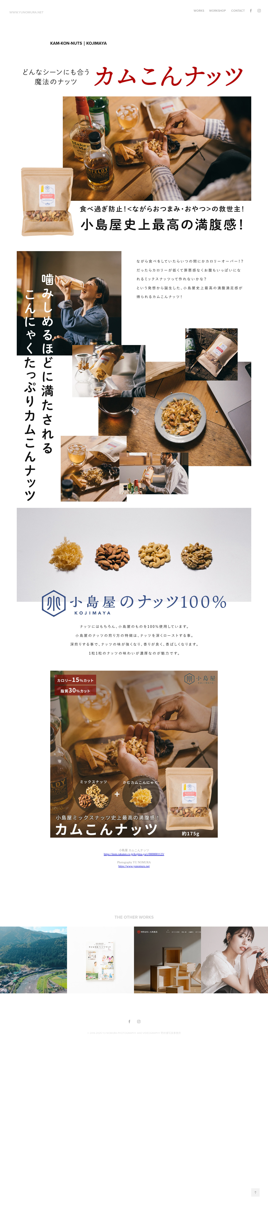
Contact (238, 11)
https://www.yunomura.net (133, 866)
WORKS (199, 11)
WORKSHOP (217, 11)
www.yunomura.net (26, 12)
